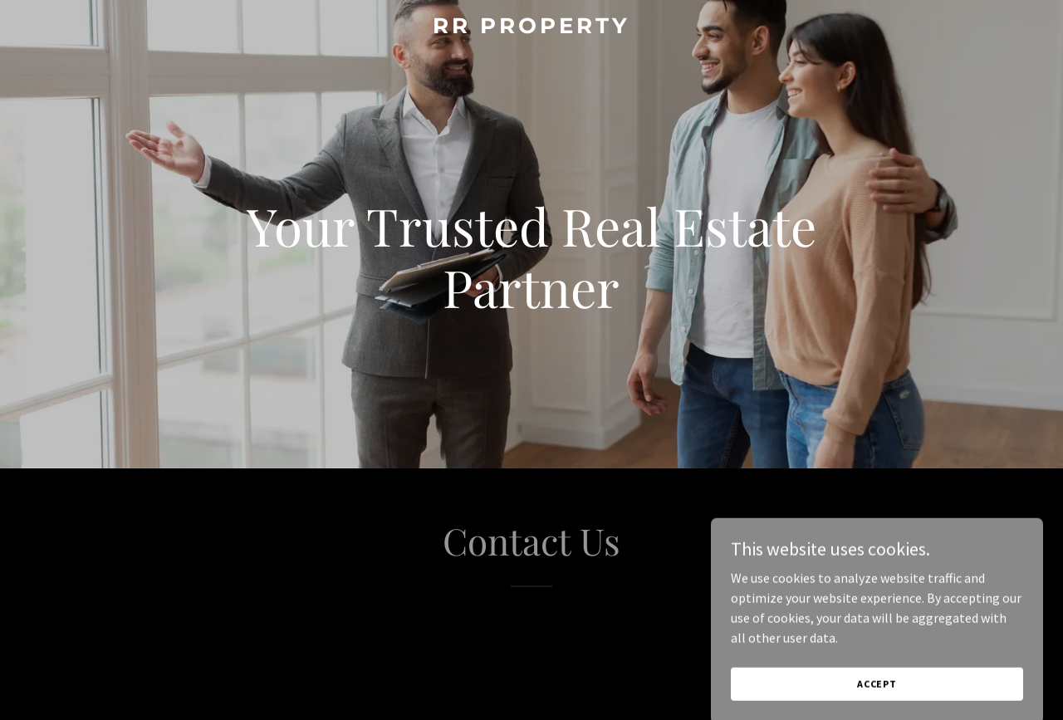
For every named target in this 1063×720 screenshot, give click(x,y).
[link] (532, 28)
